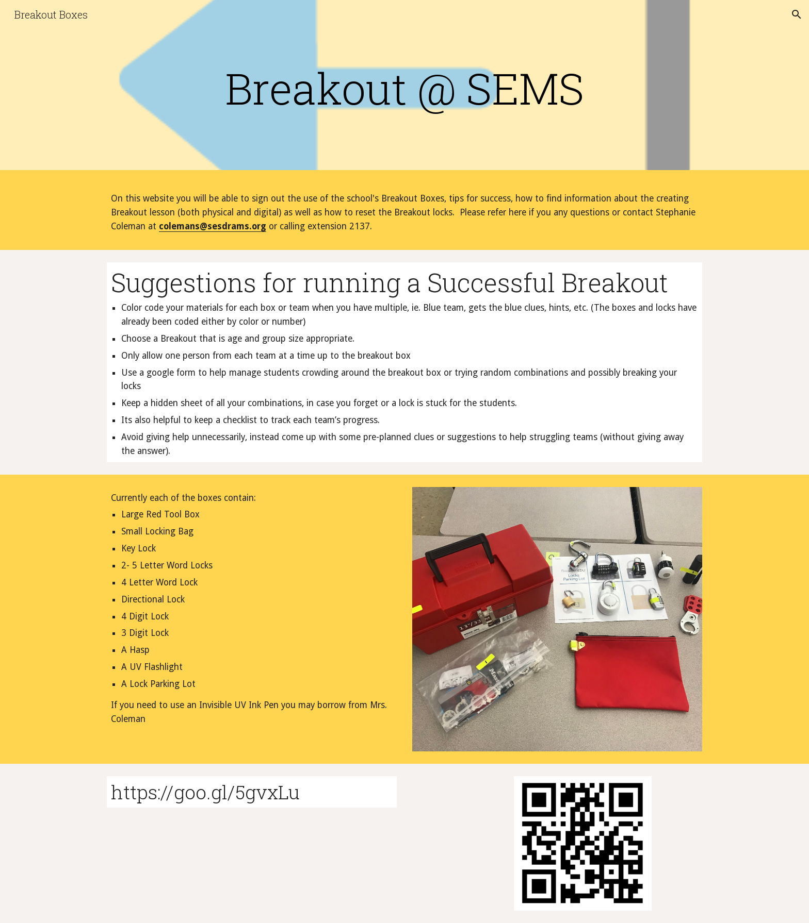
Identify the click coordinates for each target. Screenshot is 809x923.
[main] (404, 88)
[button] (796, 14)
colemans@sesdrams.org (212, 226)
